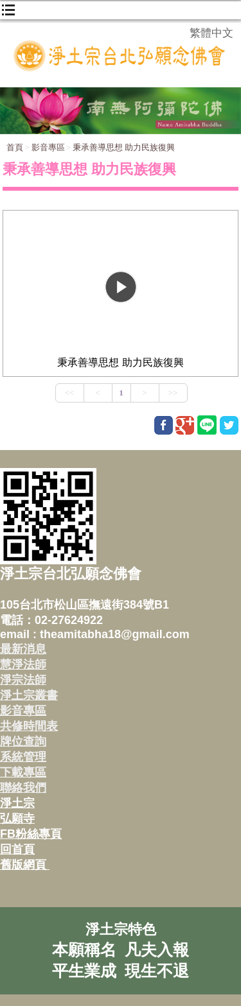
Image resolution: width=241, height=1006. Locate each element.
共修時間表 (29, 726)
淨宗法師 (23, 679)
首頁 (14, 147)
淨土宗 (17, 803)
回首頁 (17, 849)
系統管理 (23, 756)
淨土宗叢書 (29, 695)
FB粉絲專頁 (31, 834)
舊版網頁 (24, 864)
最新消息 (23, 649)
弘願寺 (17, 818)
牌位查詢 (23, 741)
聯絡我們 (23, 787)
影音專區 (48, 147)
